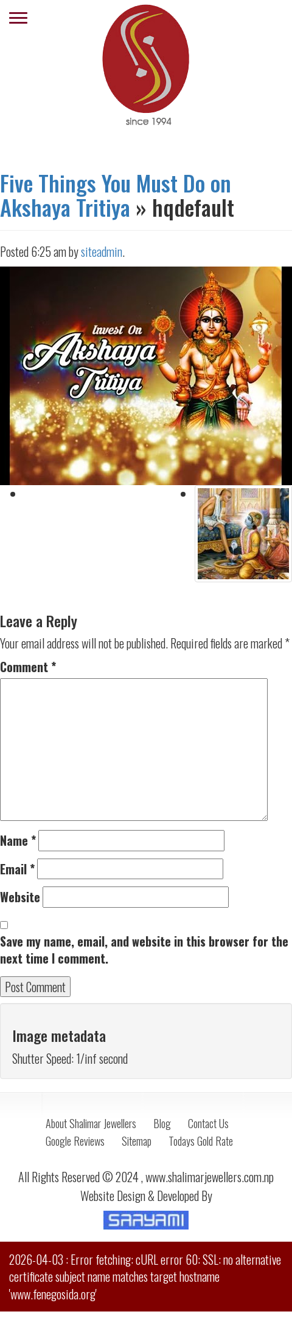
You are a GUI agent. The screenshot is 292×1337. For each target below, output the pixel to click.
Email (17, 869)
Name (18, 840)
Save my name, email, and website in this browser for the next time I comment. (144, 950)
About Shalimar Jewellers (91, 1123)
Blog (162, 1123)
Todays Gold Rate (201, 1141)
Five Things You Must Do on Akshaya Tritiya (115, 194)
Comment (28, 667)
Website (20, 897)
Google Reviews (75, 1141)
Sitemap (136, 1141)
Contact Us (208, 1123)
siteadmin (101, 251)
